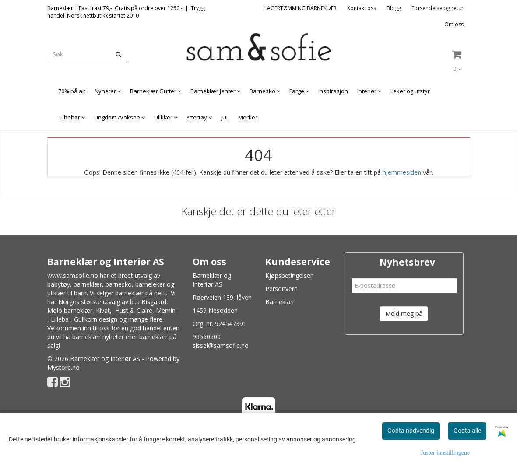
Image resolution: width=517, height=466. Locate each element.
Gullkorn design (95, 319)
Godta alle (467, 430)
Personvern (281, 288)
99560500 (207, 337)
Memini (166, 310)
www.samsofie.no (72, 275)
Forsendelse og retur (437, 8)
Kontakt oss (361, 8)
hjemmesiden (402, 172)
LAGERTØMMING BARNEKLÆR (300, 8)
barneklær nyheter (98, 337)
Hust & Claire (133, 310)
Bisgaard (153, 302)
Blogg (394, 8)
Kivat (103, 310)
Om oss (454, 24)
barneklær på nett (140, 293)
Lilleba (60, 319)
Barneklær (280, 302)
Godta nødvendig (410, 430)
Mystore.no (63, 367)
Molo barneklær (69, 310)
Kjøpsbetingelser (289, 275)
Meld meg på (403, 313)
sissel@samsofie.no (221, 345)
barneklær (88, 284)
